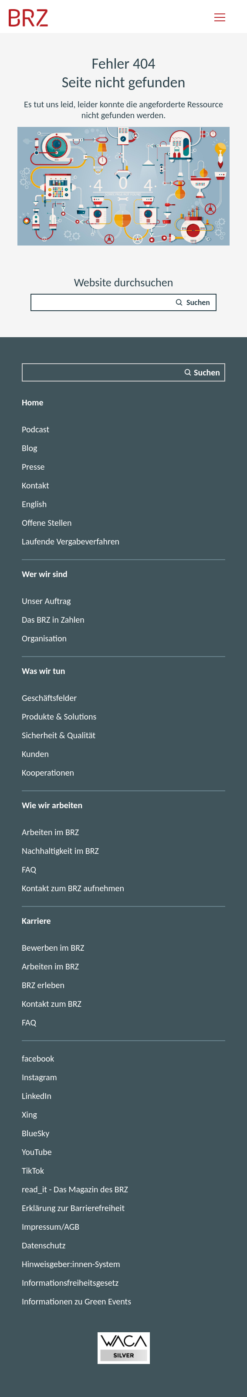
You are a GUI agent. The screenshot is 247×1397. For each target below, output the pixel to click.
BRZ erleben (43, 985)
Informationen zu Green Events (76, 1301)
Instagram (39, 1077)
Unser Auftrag (46, 601)
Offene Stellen (47, 523)
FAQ (29, 869)
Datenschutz (43, 1245)
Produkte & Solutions (59, 716)
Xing (29, 1114)
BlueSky (35, 1133)
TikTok (33, 1170)
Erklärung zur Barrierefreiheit (73, 1208)
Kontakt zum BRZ (51, 1004)
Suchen (198, 302)
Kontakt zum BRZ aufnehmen (73, 888)
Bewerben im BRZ (53, 947)
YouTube (37, 1152)
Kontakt (35, 485)
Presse (33, 466)
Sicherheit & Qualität (58, 735)
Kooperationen (48, 772)
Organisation (44, 638)
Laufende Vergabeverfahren (70, 541)
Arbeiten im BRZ (50, 832)
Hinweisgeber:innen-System (71, 1264)
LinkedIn (36, 1096)
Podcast (35, 429)
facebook (38, 1058)
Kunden (35, 754)
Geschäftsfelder (49, 698)
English (34, 504)
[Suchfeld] (123, 302)
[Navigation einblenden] (220, 18)
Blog (29, 448)
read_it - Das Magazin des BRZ (75, 1189)
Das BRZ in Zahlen (53, 619)
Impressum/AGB (50, 1226)
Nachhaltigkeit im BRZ (60, 851)
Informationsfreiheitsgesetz (70, 1283)
